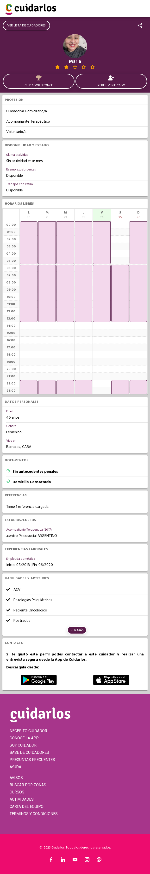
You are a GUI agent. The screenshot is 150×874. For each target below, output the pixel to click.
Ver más (77, 630)
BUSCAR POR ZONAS (28, 785)
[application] (29, 242)
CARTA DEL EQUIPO (27, 806)
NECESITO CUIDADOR (28, 731)
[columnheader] (28, 215)
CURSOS (17, 792)
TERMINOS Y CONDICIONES (34, 813)
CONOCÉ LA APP (24, 738)
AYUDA (15, 767)
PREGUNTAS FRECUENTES (32, 759)
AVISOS (16, 777)
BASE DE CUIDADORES (29, 752)
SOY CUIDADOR (23, 745)
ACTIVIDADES (22, 799)
